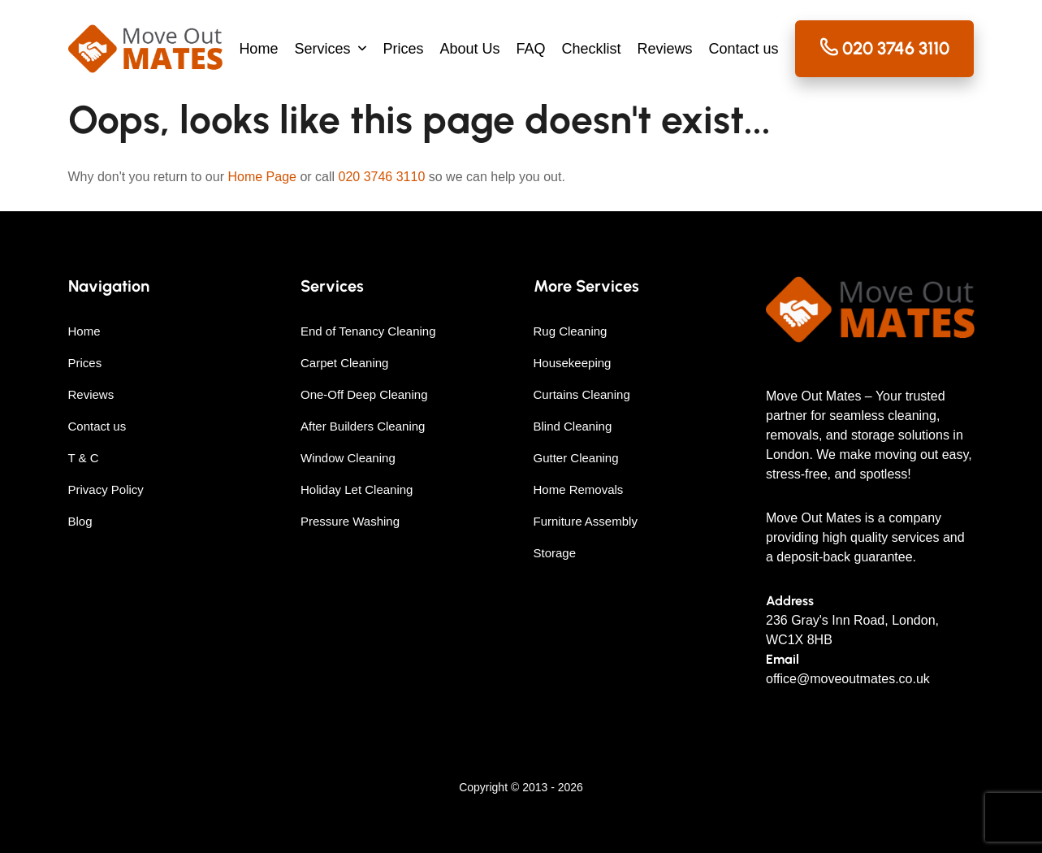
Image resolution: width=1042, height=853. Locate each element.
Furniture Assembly (586, 521)
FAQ (530, 49)
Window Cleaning (348, 458)
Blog (80, 521)
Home (258, 49)
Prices (403, 49)
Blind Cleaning (573, 426)
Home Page (261, 177)
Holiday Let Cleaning (356, 489)
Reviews (665, 49)
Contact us (744, 49)
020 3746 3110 (382, 177)
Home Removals (579, 489)
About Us (469, 49)
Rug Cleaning (570, 331)
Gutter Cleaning (576, 458)
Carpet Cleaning (344, 363)
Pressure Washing (350, 521)
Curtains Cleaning (582, 394)
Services (322, 49)
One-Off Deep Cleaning (363, 394)
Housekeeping (573, 363)
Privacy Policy (106, 489)
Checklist (591, 49)
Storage (555, 553)
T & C (83, 458)
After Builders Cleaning (362, 426)
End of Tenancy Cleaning (368, 331)
